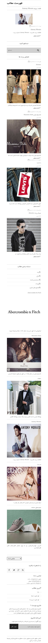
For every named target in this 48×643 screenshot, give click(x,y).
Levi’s (39, 163)
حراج (38, 276)
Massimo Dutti (36, 336)
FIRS (39, 379)
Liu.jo (39, 465)
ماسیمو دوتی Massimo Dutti (32, 115)
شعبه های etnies (36, 507)
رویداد (37, 284)
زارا (38, 592)
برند (38, 272)
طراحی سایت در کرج (35, 640)
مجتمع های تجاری (34, 287)
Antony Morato (36, 30)
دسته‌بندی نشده (34, 280)
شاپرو (15, 638)
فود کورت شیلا (35, 596)
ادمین (37, 67)
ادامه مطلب (36, 36)
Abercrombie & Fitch (34, 293)
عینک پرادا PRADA (35, 213)
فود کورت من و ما (34, 600)
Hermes (38, 65)
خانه (39, 9)
